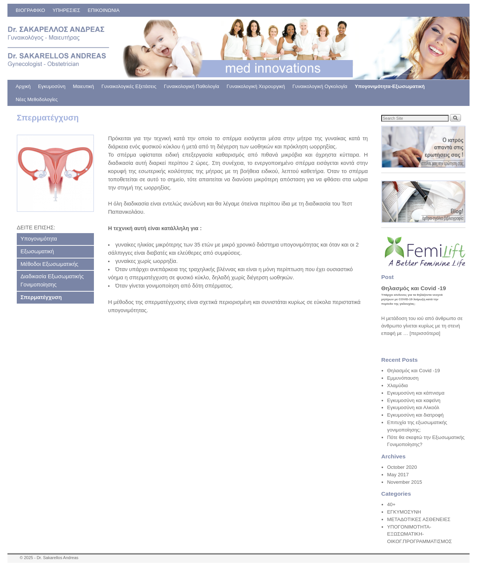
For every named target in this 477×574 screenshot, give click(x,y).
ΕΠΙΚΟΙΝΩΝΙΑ (104, 10)
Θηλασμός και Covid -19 (413, 370)
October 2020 (402, 467)
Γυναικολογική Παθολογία (191, 86)
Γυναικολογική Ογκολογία (320, 86)
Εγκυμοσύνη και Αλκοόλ (413, 407)
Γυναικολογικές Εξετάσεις (128, 86)
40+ (391, 504)
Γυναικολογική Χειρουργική (256, 86)
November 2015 (404, 482)
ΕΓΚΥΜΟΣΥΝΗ (404, 512)
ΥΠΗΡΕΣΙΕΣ (66, 10)
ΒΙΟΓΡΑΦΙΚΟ (30, 10)
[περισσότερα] (425, 333)
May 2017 (398, 474)
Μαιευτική (83, 86)
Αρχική (23, 86)
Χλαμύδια (397, 385)
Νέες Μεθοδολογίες (37, 99)
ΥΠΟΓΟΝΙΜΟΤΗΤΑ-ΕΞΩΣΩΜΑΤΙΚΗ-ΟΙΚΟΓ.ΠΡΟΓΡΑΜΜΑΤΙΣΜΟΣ (419, 534)
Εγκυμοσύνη (51, 86)
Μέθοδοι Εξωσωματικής (49, 264)
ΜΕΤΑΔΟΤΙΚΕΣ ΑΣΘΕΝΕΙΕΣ (419, 519)
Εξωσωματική (37, 251)
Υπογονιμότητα (38, 239)
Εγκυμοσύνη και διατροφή (415, 415)
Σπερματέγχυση (41, 297)
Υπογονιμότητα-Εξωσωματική (390, 86)
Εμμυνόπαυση (402, 378)
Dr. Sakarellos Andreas (57, 557)
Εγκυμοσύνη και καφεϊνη (413, 400)
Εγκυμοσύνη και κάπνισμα (416, 393)
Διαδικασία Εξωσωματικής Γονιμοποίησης (52, 280)
